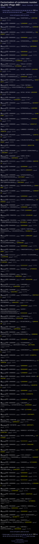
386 (29, 10)
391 (5, 12)
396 (16, 12)
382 (21, 10)
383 (23, 10)
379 (15, 10)
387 (32, 10)
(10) (4, 18)
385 (27, 10)
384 (25, 10)
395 (14, 12)
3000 (28, 12)
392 (8, 12)
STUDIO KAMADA (19, 539)
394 (12, 12)
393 (10, 12)
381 (19, 10)
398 (20, 12)
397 (18, 12)
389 (37, 10)
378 (13, 10)
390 (3, 12)
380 (17, 10)
